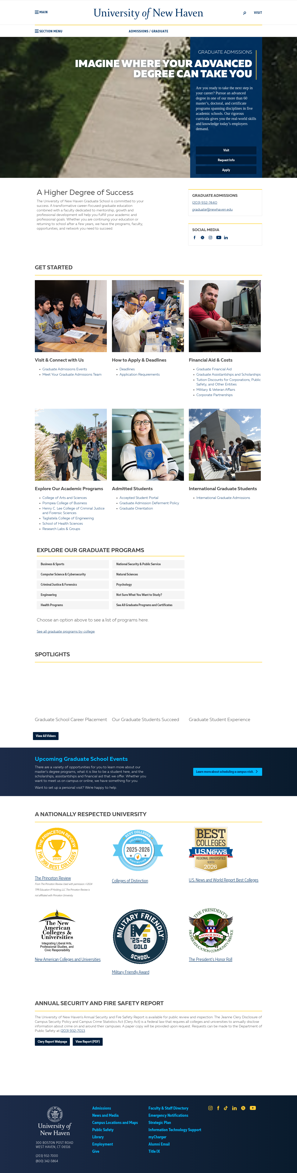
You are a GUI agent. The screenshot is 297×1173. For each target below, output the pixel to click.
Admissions (138, 31)
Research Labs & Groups (61, 529)
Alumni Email (159, 1144)
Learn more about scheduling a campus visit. (227, 772)
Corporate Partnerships (214, 395)
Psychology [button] (124, 584)
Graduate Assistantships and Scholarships (228, 374)
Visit (226, 150)
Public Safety (103, 1130)
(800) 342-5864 (47, 1161)
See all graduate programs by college (66, 631)
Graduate (160, 31)
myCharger (157, 1137)
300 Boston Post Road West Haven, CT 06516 (54, 1145)
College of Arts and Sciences (64, 498)
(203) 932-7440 (204, 203)
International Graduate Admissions (223, 498)
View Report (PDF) (88, 1041)
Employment (102, 1144)
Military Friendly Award (130, 972)
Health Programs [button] (52, 605)
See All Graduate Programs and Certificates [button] (144, 605)
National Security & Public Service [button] (138, 564)
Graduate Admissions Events (64, 369)
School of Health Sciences (62, 523)
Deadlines (127, 369)
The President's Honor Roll (210, 959)
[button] (41, 12)
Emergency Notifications (168, 1116)
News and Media (105, 1116)
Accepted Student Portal (139, 498)
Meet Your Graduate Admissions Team (72, 374)
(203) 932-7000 (47, 1156)
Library (98, 1137)
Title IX (154, 1152)
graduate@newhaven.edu (212, 209)
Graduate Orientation (136, 508)
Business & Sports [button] (52, 564)
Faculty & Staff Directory (168, 1108)
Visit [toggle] (258, 13)
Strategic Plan (159, 1123)
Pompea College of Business (64, 503)
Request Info (226, 160)
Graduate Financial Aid (214, 369)
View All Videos (46, 736)
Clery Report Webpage (52, 1041)
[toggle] (244, 13)
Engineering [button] (49, 595)
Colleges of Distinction (130, 881)
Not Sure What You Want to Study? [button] (139, 595)
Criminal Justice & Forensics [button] (59, 584)
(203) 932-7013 (73, 1031)
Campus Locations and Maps (115, 1123)
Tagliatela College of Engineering (68, 518)
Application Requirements (140, 374)
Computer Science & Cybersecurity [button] (63, 574)
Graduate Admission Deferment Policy (149, 503)
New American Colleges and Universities (68, 959)
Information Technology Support (174, 1130)
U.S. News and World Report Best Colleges (223, 880)
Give (95, 1152)
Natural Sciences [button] (127, 574)
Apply (226, 170)
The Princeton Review (53, 878)
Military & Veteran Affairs (215, 390)
